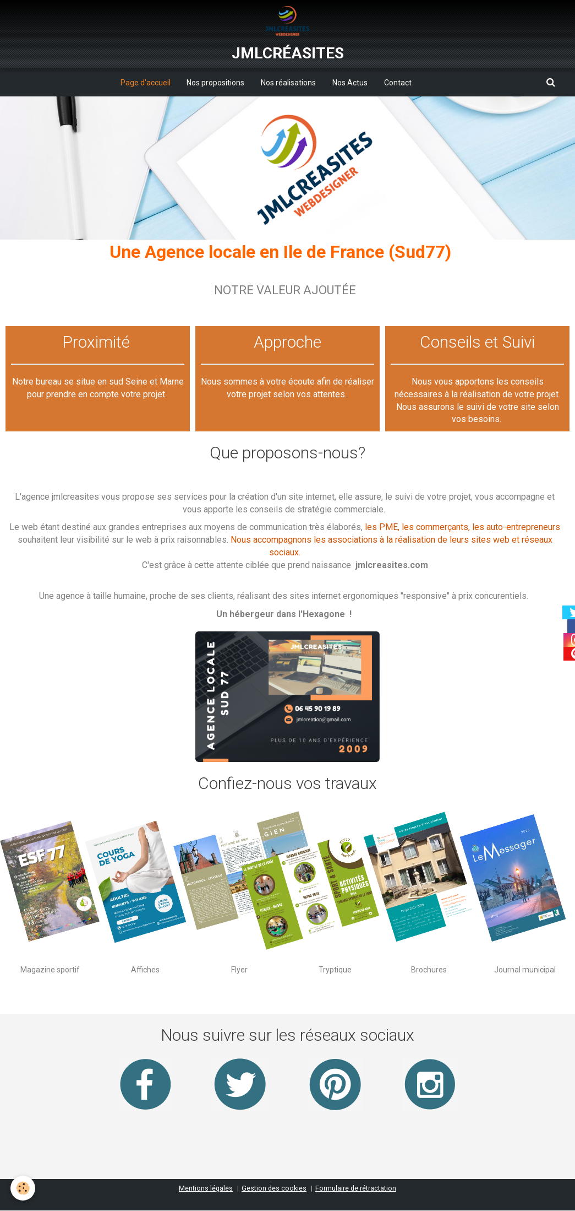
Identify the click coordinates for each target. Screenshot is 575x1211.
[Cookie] (23, 1188)
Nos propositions (215, 82)
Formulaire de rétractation (355, 1189)
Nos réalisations (288, 82)
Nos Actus (350, 82)
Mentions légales (206, 1189)
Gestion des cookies (274, 1189)
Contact (398, 82)
